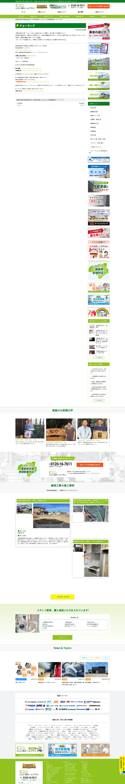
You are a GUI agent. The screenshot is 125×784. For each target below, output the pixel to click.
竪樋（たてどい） (49, 739)
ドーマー (98, 737)
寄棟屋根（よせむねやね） (38, 737)
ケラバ (27, 737)
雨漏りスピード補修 (70, 766)
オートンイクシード (70, 776)
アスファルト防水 (74, 727)
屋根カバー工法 (48, 16)
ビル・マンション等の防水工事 (98, 152)
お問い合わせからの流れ (71, 770)
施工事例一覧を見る (64, 597)
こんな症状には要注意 (70, 778)
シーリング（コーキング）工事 (45, 727)
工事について (41, 12)
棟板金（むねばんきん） (63, 735)
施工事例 (80, 12)
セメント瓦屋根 (67, 729)
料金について (62, 12)
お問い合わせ (84, 772)
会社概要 (85, 766)
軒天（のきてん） (75, 735)
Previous (14, 432)
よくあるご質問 (86, 774)
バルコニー (58, 727)
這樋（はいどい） (94, 733)
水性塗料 (33, 727)
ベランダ (65, 727)
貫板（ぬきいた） (95, 735)
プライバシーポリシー (88, 776)
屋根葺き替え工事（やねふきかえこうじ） (49, 731)
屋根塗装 (92, 16)
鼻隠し (30, 739)
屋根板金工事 (79, 16)
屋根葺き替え (34, 16)
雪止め (64, 731)
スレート (86, 739)
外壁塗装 (103, 16)
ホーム (23, 12)
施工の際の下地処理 (70, 774)
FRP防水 (66, 739)
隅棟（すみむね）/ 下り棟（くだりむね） (84, 737)
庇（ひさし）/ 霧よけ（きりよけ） (46, 733)
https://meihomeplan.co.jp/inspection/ (38, 82)
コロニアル (93, 739)
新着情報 (96, 658)
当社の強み (85, 764)
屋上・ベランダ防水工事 (53, 772)
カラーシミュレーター (70, 772)
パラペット (59, 739)
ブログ (105, 658)
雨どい (52, 735)
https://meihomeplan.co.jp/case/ (31, 68)
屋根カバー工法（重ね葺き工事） (55, 768)
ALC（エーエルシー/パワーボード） (82, 725)
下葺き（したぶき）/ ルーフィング (76, 731)
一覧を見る (98, 357)
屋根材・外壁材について (87, 780)
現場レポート (85, 658)
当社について (99, 12)
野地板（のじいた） (92, 731)
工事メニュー (49, 764)
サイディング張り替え (97, 143)
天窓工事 (93, 135)
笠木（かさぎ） (32, 733)
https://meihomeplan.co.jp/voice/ (32, 70)
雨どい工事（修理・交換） (98, 139)
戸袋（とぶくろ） (61, 733)
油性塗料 (96, 725)
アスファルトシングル (76, 739)
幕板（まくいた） (83, 733)
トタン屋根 (94, 729)
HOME (47, 762)
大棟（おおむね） (66, 737)
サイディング (68, 725)
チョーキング (38, 725)
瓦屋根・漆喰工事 (64, 16)
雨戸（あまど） (72, 733)
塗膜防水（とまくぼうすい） (36, 729)
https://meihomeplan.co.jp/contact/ (34, 91)
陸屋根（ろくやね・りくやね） (53, 729)
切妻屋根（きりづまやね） (53, 737)
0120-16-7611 (78, 5)
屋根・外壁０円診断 (70, 768)
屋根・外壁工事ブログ (86, 782)
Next (111, 432)
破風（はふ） (85, 735)
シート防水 (92, 727)
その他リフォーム (96, 147)
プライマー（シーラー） (57, 725)
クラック (30, 725)
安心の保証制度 (69, 780)
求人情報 (85, 770)
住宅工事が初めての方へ (71, 764)
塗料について (84, 778)
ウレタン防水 (84, 727)
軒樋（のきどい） (38, 739)
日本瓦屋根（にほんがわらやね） (81, 729)
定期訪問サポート (69, 782)
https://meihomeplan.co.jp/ (23, 50)
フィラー (46, 725)
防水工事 (21, 16)
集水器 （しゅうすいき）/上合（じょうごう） (37, 735)
